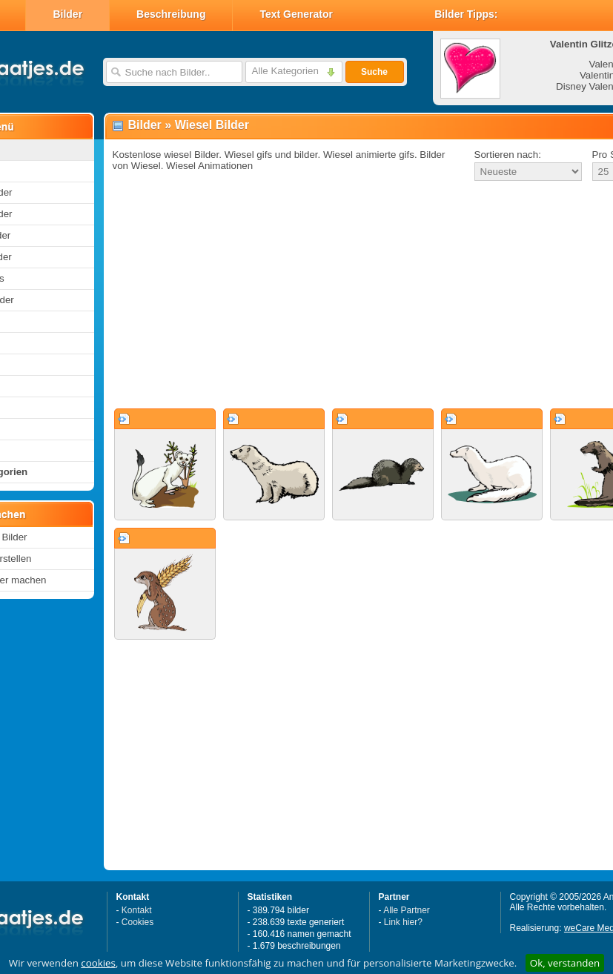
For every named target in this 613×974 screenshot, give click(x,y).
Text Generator (296, 14)
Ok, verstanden (565, 963)
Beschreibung (170, 14)
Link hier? (403, 922)
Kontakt (137, 910)
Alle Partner (406, 910)
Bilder (67, 14)
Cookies (137, 922)
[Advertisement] (335, 296)
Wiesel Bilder (212, 125)
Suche (374, 72)
